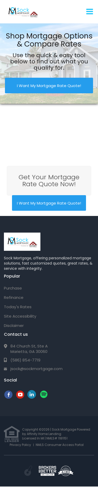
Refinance (13, 297)
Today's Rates (18, 307)
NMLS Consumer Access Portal (60, 445)
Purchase (13, 288)
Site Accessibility (20, 316)
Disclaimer (14, 325)
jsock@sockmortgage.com (36, 368)
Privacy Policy (20, 445)
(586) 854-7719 (25, 360)
